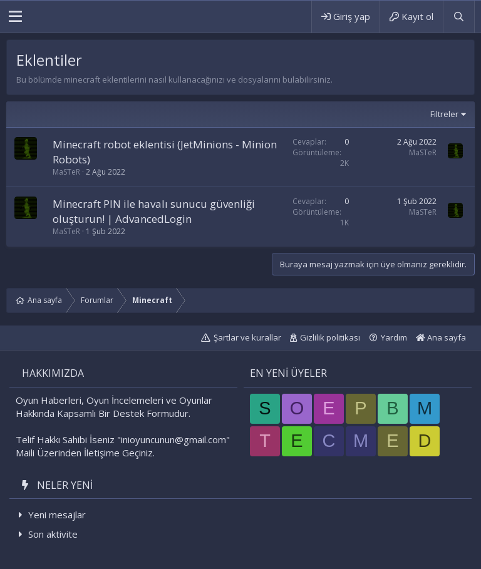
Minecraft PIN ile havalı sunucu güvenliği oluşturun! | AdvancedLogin (154, 211)
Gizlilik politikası (330, 337)
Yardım (394, 337)
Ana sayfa (441, 337)
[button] (15, 17)
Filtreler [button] (444, 114)
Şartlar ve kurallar (247, 337)
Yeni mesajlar (57, 514)
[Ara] (458, 17)
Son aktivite (53, 534)
